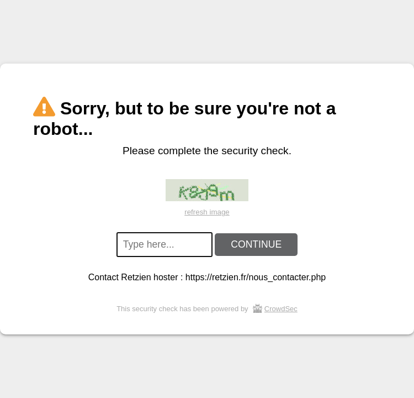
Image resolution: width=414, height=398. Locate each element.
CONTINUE (256, 244)
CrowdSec (281, 309)
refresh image (207, 212)
